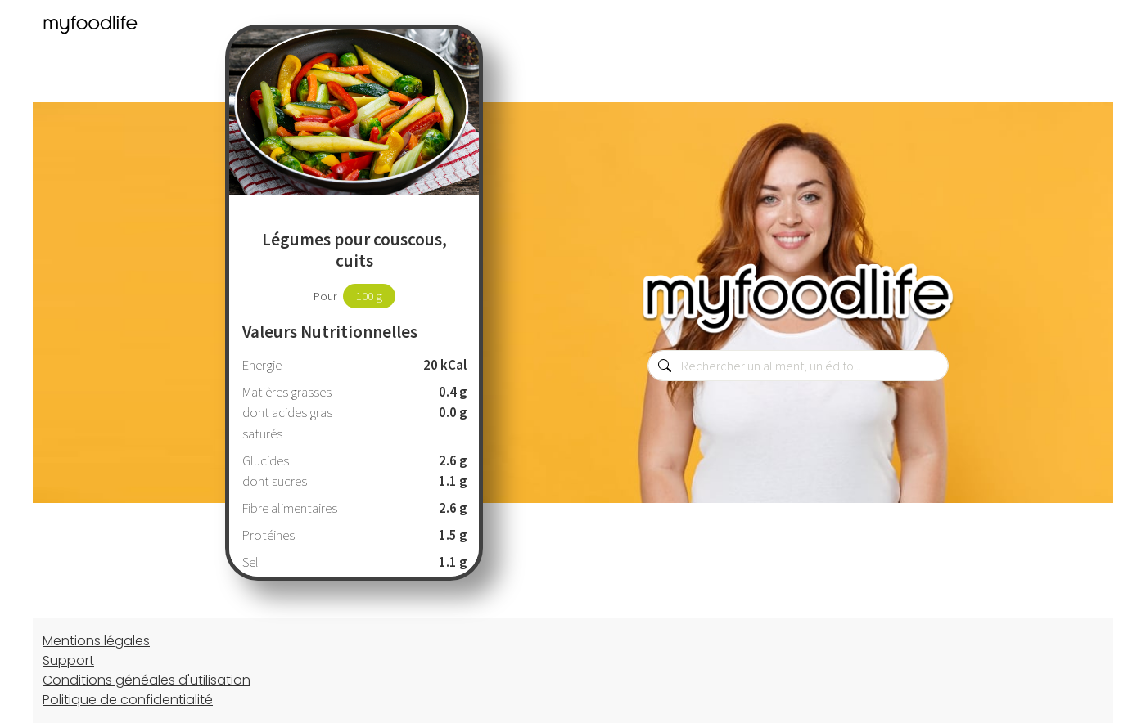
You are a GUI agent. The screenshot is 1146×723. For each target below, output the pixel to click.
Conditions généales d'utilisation (146, 680)
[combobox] (798, 365)
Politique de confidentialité (128, 699)
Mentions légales (96, 640)
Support (68, 660)
